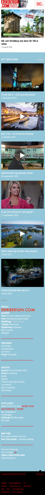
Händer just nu (12, 321)
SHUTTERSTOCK (8, 409)
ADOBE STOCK (28, 406)
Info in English (17, 492)
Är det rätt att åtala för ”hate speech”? (17, 211)
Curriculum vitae (17, 489)
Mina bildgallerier (15, 483)
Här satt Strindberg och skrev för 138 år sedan (19, 42)
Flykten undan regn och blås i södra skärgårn (19, 251)
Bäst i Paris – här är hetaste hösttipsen (17, 133)
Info (8, 489)
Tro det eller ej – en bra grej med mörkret (18, 94)
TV (24, 483)
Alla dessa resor (15, 486)
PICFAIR (20, 409)
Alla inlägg (40, 59)
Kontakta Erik (5, 492)
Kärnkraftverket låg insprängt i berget (17, 172)
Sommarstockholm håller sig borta (15, 290)
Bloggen (4, 483)
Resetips (4, 486)
